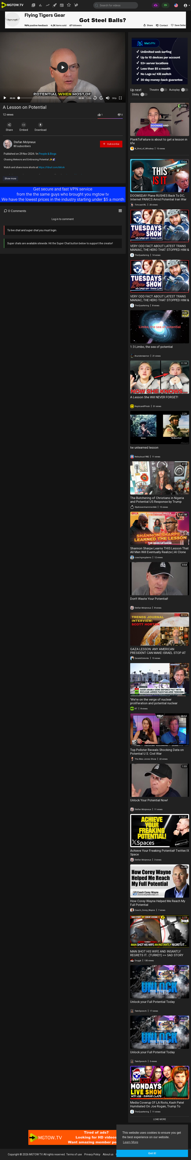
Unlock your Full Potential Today (152, 1002)
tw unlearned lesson (144, 447)
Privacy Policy (92, 1154)
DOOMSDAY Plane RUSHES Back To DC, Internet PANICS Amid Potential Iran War (158, 197)
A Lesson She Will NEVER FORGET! (154, 397)
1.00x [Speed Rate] (88, 98)
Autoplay (174, 89)
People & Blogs (47, 153)
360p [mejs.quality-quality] (114, 98)
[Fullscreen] (120, 98)
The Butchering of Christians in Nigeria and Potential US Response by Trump (157, 499)
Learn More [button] (130, 1142)
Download (42, 126)
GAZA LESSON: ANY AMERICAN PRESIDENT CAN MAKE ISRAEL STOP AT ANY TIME (158, 652)
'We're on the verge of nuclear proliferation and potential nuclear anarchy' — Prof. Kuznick (154, 703)
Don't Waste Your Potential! (149, 599)
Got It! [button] (152, 1153)
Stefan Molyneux (25, 142)
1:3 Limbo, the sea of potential (151, 347)
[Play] (5, 98)
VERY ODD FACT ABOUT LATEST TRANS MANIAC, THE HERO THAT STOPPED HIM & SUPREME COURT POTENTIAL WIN (159, 249)
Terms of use (74, 1154)
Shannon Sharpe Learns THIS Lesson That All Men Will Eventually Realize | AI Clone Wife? (159, 552)
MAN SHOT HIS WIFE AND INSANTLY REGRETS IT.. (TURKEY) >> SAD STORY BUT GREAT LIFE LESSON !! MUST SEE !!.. (158, 955)
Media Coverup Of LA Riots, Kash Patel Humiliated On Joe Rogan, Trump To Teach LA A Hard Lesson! (157, 1106)
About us (108, 1154)
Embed (25, 126)
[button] (176, 5)
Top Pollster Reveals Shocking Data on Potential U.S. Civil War (157, 751)
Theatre (154, 89)
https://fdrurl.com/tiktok (52, 167)
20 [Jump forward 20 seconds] (101, 98)
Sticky (135, 94)
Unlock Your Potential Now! (149, 800)
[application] (63, 67)
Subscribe (111, 143)
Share (9, 126)
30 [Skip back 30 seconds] (95, 98)
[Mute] (107, 98)
